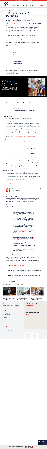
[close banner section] (45, 0)
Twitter (4, 322)
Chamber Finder (29, 305)
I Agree (39, 446)
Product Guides (29, 5)
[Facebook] (29, 23)
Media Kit (28, 314)
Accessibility (18, 332)
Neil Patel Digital (22, 231)
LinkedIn (4, 321)
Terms (23, 332)
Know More (31, 447)
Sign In (41, 5)
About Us (8, 332)
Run (10, 5)
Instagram (5, 319)
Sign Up (43, 5)
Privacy (13, 332)
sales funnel (30, 199)
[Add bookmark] (39, 23)
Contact (4, 332)
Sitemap (26, 332)
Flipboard (5, 326)
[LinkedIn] (33, 23)
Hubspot (14, 236)
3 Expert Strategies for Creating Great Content (19, 265)
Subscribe (33, 153)
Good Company (20, 5)
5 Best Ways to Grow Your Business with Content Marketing (21, 183)
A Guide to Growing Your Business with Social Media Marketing (22, 136)
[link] (35, 5)
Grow (13, 5)
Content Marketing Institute (13, 41)
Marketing (11, 10)
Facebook (5, 324)
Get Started (6, 92)
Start (5, 5)
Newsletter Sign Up (30, 310)
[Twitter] (31, 23)
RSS (30, 332)
